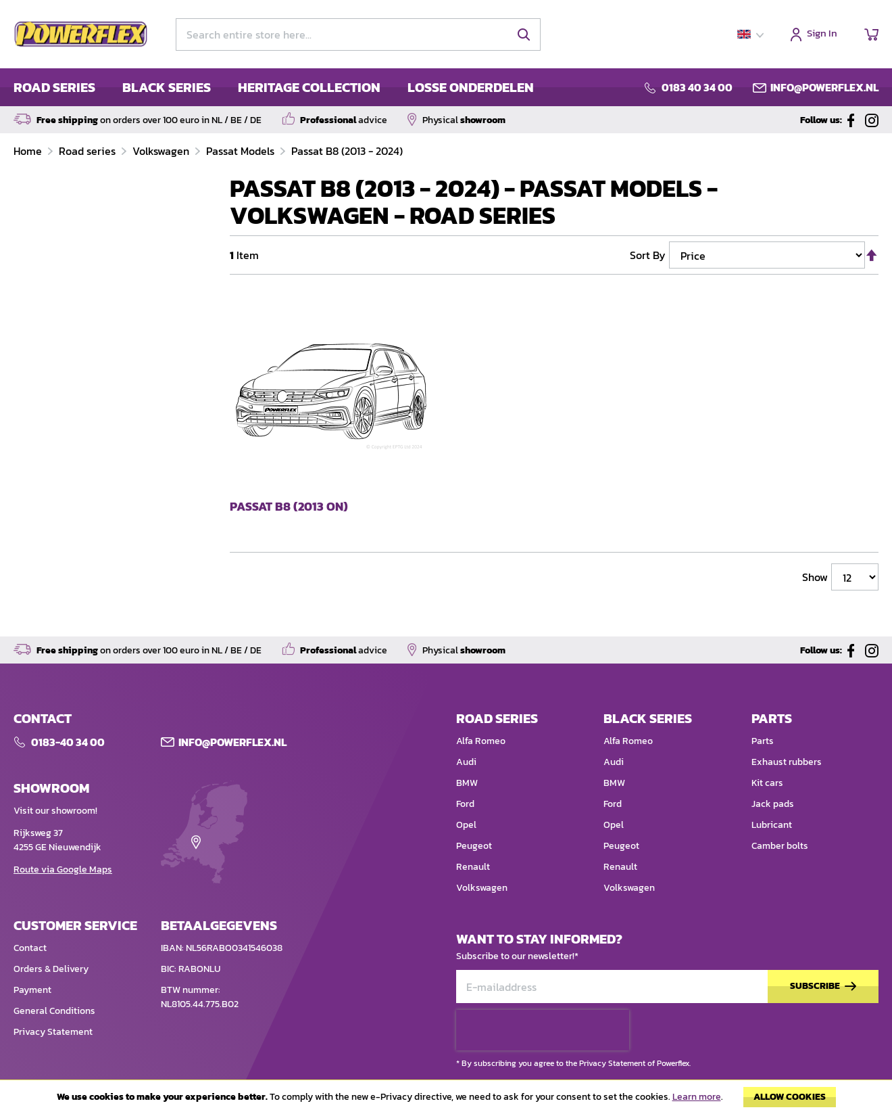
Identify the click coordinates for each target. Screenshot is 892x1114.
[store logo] (81, 34)
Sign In (822, 34)
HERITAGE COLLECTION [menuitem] (309, 87)
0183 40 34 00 (697, 87)
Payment (32, 990)
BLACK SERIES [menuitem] (166, 87)
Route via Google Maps (63, 869)
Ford (465, 804)
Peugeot (474, 846)
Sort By (648, 255)
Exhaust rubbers (786, 762)
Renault (473, 867)
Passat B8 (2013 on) (289, 506)
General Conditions (54, 1011)
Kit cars (767, 783)
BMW (467, 783)
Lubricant (771, 825)
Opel (466, 825)
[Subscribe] (823, 986)
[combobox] (358, 34)
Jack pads (772, 804)
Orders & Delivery (51, 969)
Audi (466, 762)
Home (29, 151)
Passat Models (241, 151)
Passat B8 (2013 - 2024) (347, 151)
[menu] (273, 87)
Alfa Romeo (480, 741)
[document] (446, 1100)
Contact (30, 948)
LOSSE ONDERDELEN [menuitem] (470, 87)
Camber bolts (779, 846)
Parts (762, 741)
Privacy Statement (53, 1032)
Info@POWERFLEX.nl (232, 742)
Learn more (696, 1097)
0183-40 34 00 (68, 742)
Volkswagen (162, 151)
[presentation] (542, 1030)
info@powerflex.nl (824, 87)
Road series (88, 151)
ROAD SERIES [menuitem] (54, 87)
